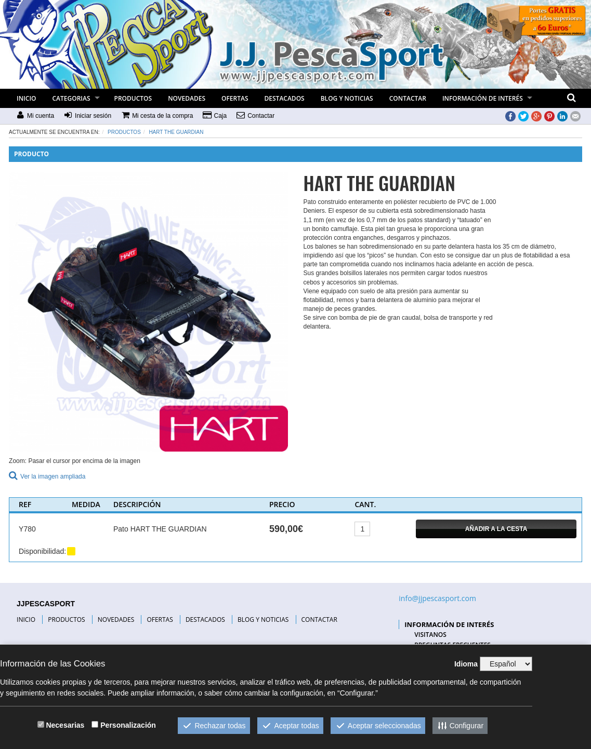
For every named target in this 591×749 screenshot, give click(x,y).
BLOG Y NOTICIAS (347, 98)
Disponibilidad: (42, 551)
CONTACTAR (407, 98)
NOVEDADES (186, 98)
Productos (124, 132)
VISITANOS (430, 634)
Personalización (128, 725)
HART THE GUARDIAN (176, 132)
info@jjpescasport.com (437, 598)
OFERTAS (234, 98)
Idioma (466, 664)
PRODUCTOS (133, 98)
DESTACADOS (285, 98)
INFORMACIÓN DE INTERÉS (482, 98)
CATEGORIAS (71, 98)
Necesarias (65, 725)
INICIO (26, 98)
